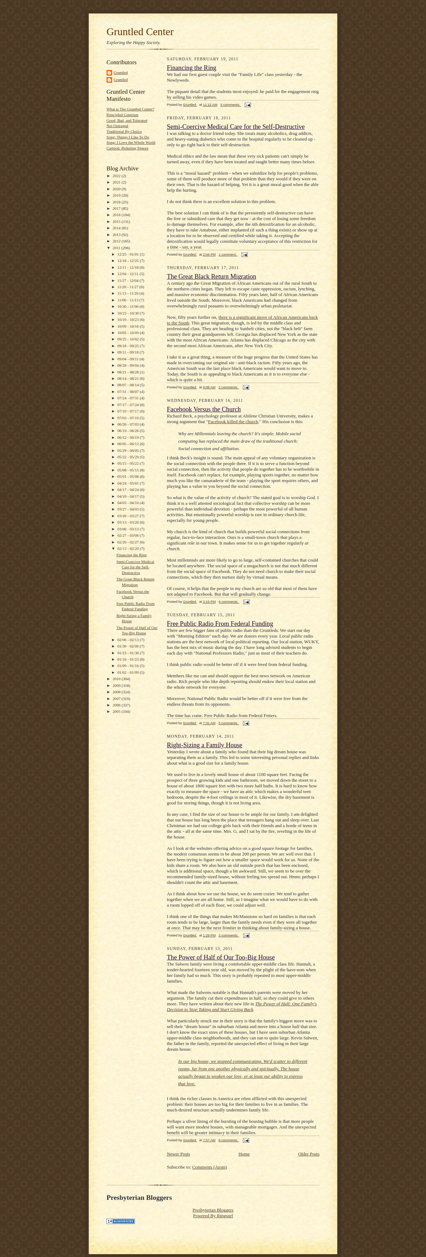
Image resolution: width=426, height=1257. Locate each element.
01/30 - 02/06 (129, 646)
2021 (117, 182)
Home (244, 1154)
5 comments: (230, 104)
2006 (117, 705)
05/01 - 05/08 (129, 476)
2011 (117, 248)
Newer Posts (178, 1154)
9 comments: (229, 1140)
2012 (117, 241)
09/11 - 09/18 (129, 352)
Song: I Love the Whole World (130, 142)
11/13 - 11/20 (129, 293)
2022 (117, 176)
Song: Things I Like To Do (127, 137)
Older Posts (309, 1154)
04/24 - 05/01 (129, 483)
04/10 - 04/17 (129, 496)
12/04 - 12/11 (129, 274)
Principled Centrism (122, 115)
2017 (117, 208)
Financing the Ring (131, 555)
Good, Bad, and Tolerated (126, 120)
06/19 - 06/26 (129, 430)
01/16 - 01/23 (129, 659)
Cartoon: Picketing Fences (127, 148)
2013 (117, 235)
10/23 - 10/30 (129, 313)
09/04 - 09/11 (129, 359)
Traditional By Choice (124, 131)
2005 (117, 711)
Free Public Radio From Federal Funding (220, 623)
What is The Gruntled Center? (130, 109)
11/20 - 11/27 (129, 287)
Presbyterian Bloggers (212, 1210)
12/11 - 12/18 (129, 267)
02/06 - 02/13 (129, 640)
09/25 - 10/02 (129, 339)
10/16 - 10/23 (129, 319)
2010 (117, 679)
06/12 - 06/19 (129, 437)
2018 (117, 202)
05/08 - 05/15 (129, 470)
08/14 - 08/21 (129, 378)
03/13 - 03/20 (129, 522)
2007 (117, 698)
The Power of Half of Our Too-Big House (221, 957)
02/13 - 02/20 (129, 548)
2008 (117, 692)
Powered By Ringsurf (213, 1215)
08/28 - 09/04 (129, 365)
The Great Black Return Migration (211, 276)
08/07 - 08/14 (129, 385)
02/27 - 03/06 (129, 535)
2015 (117, 221)
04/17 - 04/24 (129, 489)
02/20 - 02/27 (129, 542)
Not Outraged (117, 126)
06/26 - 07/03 (129, 424)
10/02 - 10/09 (129, 332)
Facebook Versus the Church (204, 409)
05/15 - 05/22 (129, 463)
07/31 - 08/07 (129, 391)
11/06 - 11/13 (129, 300)
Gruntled (121, 72)
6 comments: (229, 601)
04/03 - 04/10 (129, 503)
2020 (117, 189)
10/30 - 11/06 (129, 306)
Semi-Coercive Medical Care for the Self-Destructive (135, 567)
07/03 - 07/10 (129, 418)
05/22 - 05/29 (129, 457)
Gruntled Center (140, 31)
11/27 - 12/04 (129, 280)
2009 (117, 685)
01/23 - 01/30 (129, 653)
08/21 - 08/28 (129, 372)
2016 (117, 215)
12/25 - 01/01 (129, 254)
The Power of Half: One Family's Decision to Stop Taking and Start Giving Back (242, 1006)
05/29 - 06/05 (129, 450)
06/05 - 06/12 (129, 444)
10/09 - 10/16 (129, 326)
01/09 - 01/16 (129, 665)
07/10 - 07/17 (129, 411)
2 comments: (229, 387)
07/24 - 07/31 (129, 398)
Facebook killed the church (233, 421)
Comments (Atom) (209, 1167)
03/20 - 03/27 (129, 516)
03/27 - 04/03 (129, 509)
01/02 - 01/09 (129, 672)
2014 (117, 228)
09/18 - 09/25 (129, 346)
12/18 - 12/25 (129, 260)
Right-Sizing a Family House (204, 745)
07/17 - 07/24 (129, 405)
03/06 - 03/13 (129, 529)
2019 (117, 195)
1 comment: (228, 254)
